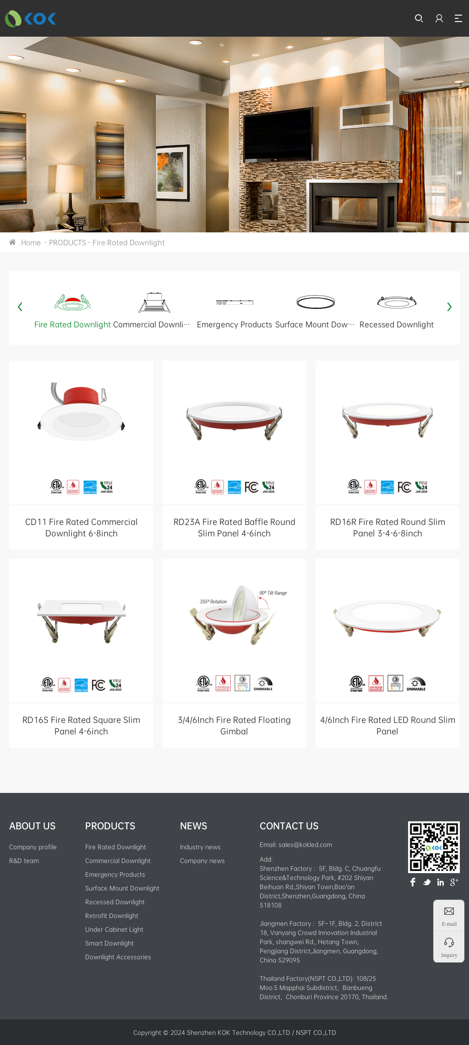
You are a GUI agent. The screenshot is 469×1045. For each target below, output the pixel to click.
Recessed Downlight (115, 901)
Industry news (200, 846)
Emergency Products (115, 874)
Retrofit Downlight (111, 915)
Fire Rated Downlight (129, 242)
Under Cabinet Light (114, 929)
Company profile (33, 846)
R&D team (24, 860)
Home (31, 242)
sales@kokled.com (305, 844)
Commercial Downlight (118, 860)
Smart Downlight (109, 942)
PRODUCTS (67, 242)
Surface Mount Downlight (122, 887)
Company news (202, 860)
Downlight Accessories (118, 956)
